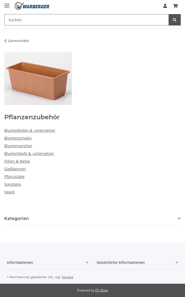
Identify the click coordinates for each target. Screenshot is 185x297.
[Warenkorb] (175, 6)
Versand (67, 277)
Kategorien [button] (16, 218)
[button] (165, 6)
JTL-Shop (101, 290)
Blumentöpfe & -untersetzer (29, 153)
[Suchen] (86, 20)
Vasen (9, 191)
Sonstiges (12, 184)
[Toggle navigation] (7, 3)
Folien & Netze (17, 161)
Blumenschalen (18, 138)
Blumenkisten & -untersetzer (29, 130)
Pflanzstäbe (14, 176)
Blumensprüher (18, 145)
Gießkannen (15, 168)
